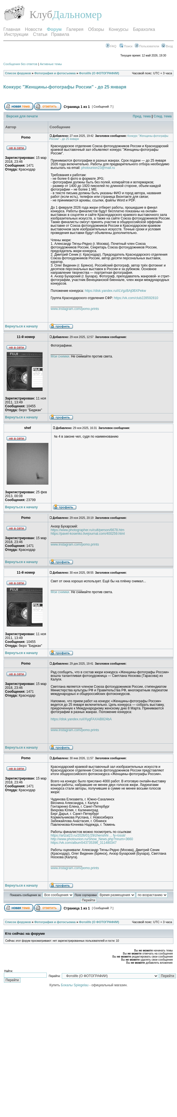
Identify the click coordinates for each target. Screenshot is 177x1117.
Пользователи (147, 46)
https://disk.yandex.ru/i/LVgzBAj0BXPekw (115, 291)
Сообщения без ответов (20, 64)
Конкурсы (118, 29)
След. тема (163, 116)
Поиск (126, 46)
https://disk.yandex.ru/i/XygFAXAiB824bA (81, 719)
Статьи (40, 34)
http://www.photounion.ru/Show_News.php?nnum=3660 (92, 839)
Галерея (74, 29)
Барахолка (144, 29)
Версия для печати (22, 116)
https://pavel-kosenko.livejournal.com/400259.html (88, 534)
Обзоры (96, 29)
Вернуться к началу (21, 326)
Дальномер (77, 14)
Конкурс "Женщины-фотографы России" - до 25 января (64, 87)
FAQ (111, 46)
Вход (167, 46)
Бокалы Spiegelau (75, 985)
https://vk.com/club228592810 (136, 298)
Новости (33, 29)
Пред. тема (142, 116)
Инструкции (16, 34)
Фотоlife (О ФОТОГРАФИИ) (99, 73)
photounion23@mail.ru (98, 168)
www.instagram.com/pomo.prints (75, 309)
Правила (60, 34)
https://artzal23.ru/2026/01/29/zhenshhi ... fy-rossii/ (88, 835)
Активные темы (51, 64)
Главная (11, 29)
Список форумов (18, 73)
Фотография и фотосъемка (54, 73)
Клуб (41, 14)
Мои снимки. (60, 356)
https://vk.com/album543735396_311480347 (84, 843)
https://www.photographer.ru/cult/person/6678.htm (87, 530)
